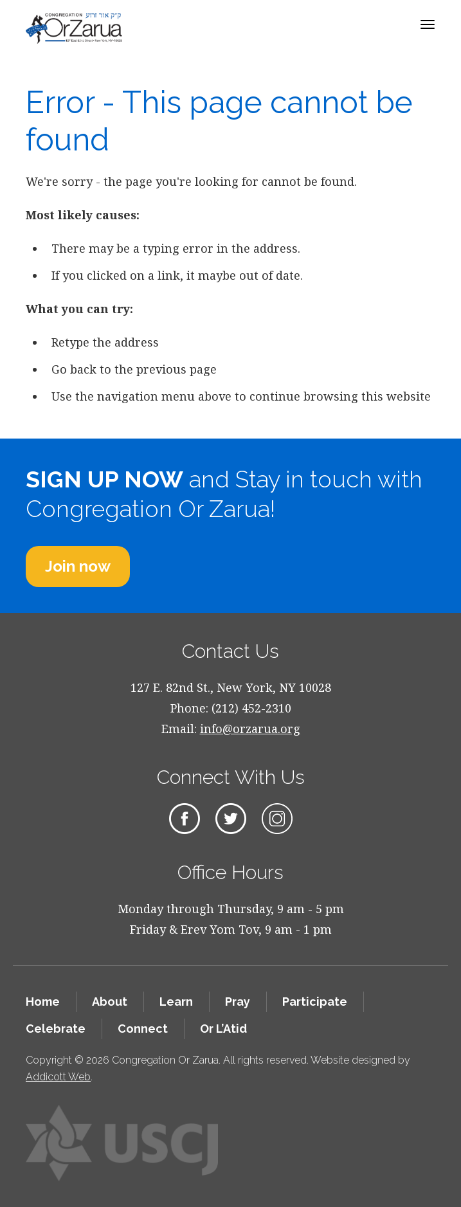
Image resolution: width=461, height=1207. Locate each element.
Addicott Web (58, 1077)
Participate (314, 1001)
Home (43, 1001)
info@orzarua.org (250, 728)
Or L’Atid (223, 1028)
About (109, 1001)
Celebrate (56, 1028)
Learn (176, 1001)
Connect (143, 1028)
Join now (78, 566)
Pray (237, 1001)
